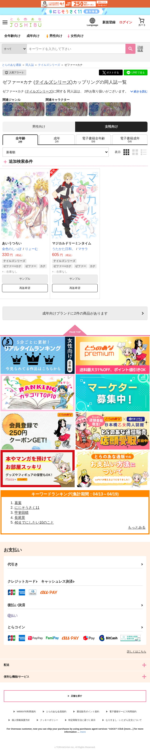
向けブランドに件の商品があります (74, 314)
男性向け (54, 36)
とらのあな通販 (11, 65)
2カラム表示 (135, 152)
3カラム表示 (126, 152)
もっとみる (136, 528)
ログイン (125, 22)
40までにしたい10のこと (34, 523)
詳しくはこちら (136, 651)
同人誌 (30, 65)
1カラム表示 (143, 152)
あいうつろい (12, 243)
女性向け (75, 36)
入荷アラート (14, 73)
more (83, 732)
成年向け (33, 36)
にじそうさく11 (27, 508)
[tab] (57, 140)
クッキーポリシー (49, 720)
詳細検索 (140, 49)
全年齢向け (12, 36)
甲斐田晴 (22, 513)
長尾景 (20, 518)
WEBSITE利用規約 (26, 711)
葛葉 (18, 503)
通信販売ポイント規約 (88, 711)
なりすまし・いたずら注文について (124, 720)
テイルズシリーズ (53, 82)
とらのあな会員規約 (56, 711)
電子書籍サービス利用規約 (122, 711)
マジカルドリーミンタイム (71, 243)
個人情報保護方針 (21, 720)
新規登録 (108, 22)
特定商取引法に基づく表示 (81, 720)
